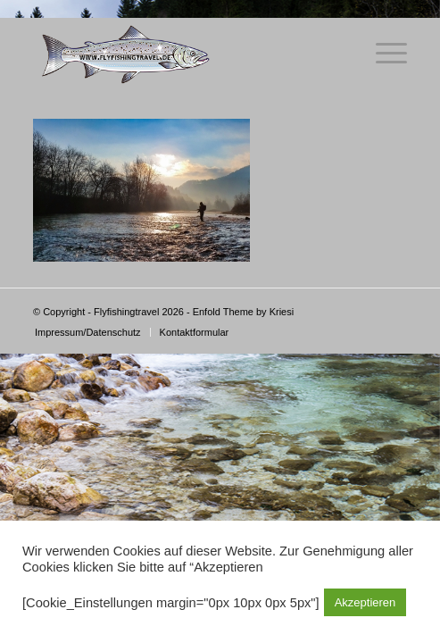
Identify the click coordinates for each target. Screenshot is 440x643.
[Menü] (382, 53)
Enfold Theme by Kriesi (244, 311)
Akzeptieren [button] (365, 602)
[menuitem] (88, 332)
